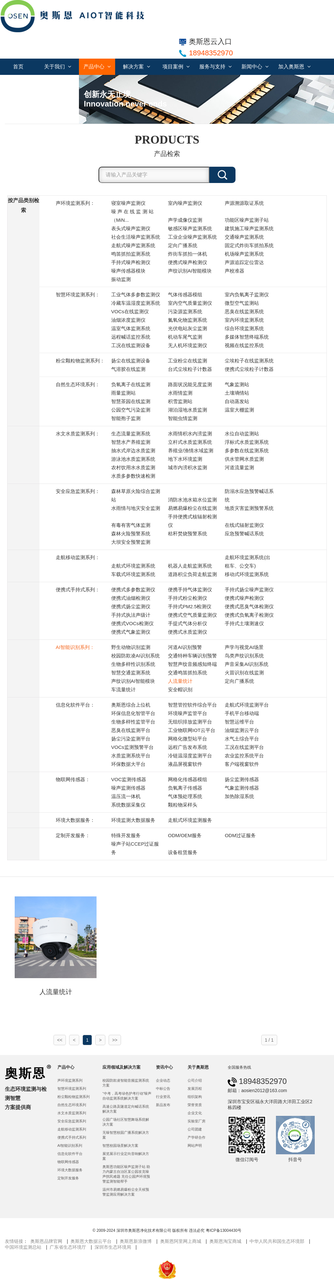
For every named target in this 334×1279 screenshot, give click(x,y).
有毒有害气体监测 (130, 525)
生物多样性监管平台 (133, 721)
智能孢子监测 (126, 418)
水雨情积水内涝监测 (190, 433)
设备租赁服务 (182, 852)
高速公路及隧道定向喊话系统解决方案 (125, 1108)
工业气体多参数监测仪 (135, 294)
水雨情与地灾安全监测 (135, 508)
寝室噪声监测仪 (128, 203)
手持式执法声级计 (130, 615)
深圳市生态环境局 (113, 1247)
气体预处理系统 (185, 796)
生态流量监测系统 (130, 433)
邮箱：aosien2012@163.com (257, 1090)
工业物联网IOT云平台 (191, 730)
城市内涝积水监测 (187, 467)
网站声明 (195, 1145)
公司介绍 (195, 1080)
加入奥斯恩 (294, 66)
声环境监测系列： (75, 203)
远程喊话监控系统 (130, 337)
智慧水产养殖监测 (130, 442)
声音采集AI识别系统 (246, 664)
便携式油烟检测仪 (130, 598)
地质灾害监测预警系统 (249, 508)
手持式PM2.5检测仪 (189, 606)
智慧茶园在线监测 (130, 401)
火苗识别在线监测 (244, 672)
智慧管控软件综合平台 (192, 705)
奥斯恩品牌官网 (46, 1241)
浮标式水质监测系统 (247, 442)
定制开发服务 (68, 1178)
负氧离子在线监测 (130, 384)
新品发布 (163, 1105)
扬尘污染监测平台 (130, 738)
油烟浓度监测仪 (128, 320)
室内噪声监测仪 (185, 203)
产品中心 (97, 66)
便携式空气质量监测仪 (192, 615)
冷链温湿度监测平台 (190, 755)
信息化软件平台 (70, 1154)
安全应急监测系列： (78, 491)
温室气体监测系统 (130, 328)
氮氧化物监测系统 (187, 320)
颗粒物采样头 (182, 805)
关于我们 (57, 66)
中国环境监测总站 (23, 1247)
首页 (18, 66)
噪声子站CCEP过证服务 (135, 848)
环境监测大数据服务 (133, 820)
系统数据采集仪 (128, 805)
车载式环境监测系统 (133, 574)
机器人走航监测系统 (190, 566)
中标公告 (163, 1088)
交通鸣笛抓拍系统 (187, 672)
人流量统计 (180, 681)
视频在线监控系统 (244, 345)
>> (114, 1040)
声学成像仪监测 (185, 220)
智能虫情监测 (182, 418)
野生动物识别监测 (130, 647)
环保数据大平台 (128, 764)
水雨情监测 (180, 393)
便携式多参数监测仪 (133, 589)
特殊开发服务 (126, 835)
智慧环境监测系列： (78, 294)
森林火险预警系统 (130, 533)
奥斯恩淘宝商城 (225, 1241)
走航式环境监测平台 (247, 705)
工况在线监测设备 (130, 345)
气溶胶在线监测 (128, 369)
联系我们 (21, 83)
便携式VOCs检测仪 (132, 623)
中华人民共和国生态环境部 (277, 1241)
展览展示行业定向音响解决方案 (125, 1156)
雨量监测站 (123, 393)
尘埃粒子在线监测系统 (249, 360)
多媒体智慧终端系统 (247, 337)
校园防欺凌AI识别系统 (135, 655)
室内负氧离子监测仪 (247, 294)
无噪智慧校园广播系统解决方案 (125, 1135)
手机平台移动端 (242, 713)
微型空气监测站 (242, 303)
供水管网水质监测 (244, 459)
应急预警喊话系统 (244, 533)
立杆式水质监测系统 (190, 442)
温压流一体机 (126, 796)
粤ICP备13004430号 (223, 1230)
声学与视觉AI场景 (244, 647)
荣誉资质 (195, 1105)
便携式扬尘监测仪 (130, 606)
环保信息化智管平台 (133, 713)
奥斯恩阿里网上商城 (180, 1241)
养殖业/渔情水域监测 (190, 450)
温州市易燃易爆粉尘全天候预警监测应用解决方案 (125, 1192)
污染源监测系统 (185, 311)
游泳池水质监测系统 (133, 459)
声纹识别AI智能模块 (190, 271)
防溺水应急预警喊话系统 (249, 495)
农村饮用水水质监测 (133, 467)
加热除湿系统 (239, 796)
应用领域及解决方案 (121, 1067)
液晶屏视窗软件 (185, 764)
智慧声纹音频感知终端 (192, 664)
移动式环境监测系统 (247, 574)
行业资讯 (163, 1097)
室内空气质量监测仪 (190, 303)
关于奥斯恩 (198, 1067)
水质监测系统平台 (130, 755)
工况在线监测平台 (244, 747)
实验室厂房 (196, 1121)
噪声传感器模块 (128, 271)
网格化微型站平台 (187, 738)
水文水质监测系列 (71, 1113)
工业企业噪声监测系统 (192, 237)
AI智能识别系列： (75, 647)
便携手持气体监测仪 (190, 589)
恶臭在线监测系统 (244, 311)
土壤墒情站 (237, 393)
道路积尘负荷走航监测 (192, 574)
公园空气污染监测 (130, 410)
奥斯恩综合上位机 (130, 705)
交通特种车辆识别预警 (192, 655)
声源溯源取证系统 (244, 203)
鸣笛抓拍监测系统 (130, 254)
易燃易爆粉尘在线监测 (192, 508)
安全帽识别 (180, 689)
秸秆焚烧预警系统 (187, 533)
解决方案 (136, 66)
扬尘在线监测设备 (130, 360)
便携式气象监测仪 (130, 632)
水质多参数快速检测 (133, 476)
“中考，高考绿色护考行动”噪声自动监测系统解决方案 (127, 1095)
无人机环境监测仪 (187, 345)
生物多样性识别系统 (133, 664)
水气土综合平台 (242, 738)
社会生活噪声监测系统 (135, 237)
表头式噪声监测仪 (130, 228)
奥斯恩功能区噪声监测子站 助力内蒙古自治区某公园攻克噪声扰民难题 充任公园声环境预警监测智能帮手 (126, 1174)
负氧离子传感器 (185, 788)
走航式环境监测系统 (133, 566)
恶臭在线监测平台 (130, 730)
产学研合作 (196, 1137)
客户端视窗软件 (242, 764)
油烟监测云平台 (242, 730)
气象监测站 (237, 384)
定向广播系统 (182, 245)
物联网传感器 (68, 1162)
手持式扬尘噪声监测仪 (249, 589)
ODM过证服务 (240, 835)
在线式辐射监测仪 (244, 525)
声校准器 (234, 271)
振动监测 (121, 279)
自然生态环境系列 (71, 1105)
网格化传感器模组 (187, 779)
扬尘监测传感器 (242, 779)
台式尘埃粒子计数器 (190, 369)
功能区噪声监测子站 (247, 220)
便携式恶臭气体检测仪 (249, 606)
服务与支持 (215, 66)
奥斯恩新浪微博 (136, 1241)
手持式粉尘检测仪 (187, 598)
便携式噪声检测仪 (187, 262)
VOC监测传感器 (128, 779)
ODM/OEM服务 (185, 835)
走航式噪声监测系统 (133, 245)
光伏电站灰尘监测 (187, 328)
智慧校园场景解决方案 (120, 1145)
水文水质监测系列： (78, 433)
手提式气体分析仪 (187, 623)
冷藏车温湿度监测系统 (135, 303)
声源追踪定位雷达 (244, 262)
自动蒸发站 (237, 401)
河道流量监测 (239, 467)
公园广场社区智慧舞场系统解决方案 (125, 1121)
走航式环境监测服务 (190, 820)
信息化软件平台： (75, 705)
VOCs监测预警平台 (132, 747)
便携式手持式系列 (71, 1137)
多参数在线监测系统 (247, 450)
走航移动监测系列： (78, 557)
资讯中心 (164, 1067)
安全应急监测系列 (71, 1121)
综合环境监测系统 (244, 328)
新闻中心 (254, 66)
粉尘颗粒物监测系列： (80, 360)
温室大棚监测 (239, 410)
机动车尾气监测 (185, 337)
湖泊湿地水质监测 (187, 410)
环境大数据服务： (75, 820)
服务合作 (60, 83)
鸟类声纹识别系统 (244, 655)
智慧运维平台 (239, 721)
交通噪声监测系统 (244, 237)
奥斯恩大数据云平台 (91, 1241)
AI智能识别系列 (70, 1145)
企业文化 (195, 1113)
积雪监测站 (180, 401)
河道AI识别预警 (185, 647)
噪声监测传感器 (128, 788)
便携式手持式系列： (78, 589)
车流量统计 (123, 689)
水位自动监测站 (242, 433)
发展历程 (195, 1088)
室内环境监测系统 (244, 320)
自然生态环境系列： (78, 384)
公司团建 (195, 1129)
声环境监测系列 (70, 1080)
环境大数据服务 (70, 1170)
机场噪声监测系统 (244, 254)
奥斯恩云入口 (205, 41)
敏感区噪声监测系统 (190, 228)
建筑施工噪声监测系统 (249, 228)
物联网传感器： (73, 779)
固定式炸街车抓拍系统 (249, 245)
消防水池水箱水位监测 (192, 499)
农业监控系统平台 (244, 755)
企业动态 (163, 1080)
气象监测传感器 (242, 788)
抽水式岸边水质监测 (133, 450)
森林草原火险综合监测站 (135, 495)
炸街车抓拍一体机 (187, 254)
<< (59, 1040)
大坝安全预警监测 (130, 542)
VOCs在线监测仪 (130, 311)
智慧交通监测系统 (130, 672)
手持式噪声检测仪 (130, 262)
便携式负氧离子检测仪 (249, 615)
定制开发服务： (73, 835)
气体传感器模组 (185, 294)
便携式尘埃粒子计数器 (249, 369)
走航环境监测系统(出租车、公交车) (247, 562)
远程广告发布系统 (187, 747)
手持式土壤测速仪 (244, 623)
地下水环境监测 (185, 459)
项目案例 (176, 66)
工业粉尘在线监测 (187, 360)
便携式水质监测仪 (187, 632)
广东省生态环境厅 (68, 1247)
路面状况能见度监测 (190, 384)
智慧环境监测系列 (71, 1088)
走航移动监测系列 (71, 1129)
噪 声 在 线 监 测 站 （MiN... (132, 216)
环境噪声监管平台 (187, 713)
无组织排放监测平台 (190, 721)
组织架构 (195, 1097)
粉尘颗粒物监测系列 (73, 1097)
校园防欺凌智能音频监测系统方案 (125, 1082)
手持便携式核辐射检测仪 (192, 521)
